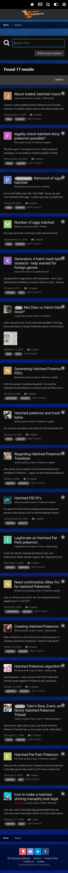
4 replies (30, 393)
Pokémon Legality (42, 142)
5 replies (36, 114)
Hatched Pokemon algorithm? (38, 666)
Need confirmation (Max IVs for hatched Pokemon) (36, 584)
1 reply (33, 819)
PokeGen (46, 316)
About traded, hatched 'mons (37, 94)
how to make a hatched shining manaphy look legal (36, 796)
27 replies (34, 735)
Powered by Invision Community (34, 865)
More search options (49, 53)
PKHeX (46, 186)
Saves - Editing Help (44, 98)
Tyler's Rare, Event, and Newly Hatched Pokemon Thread (38, 710)
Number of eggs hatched (34, 222)
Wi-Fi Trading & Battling (49, 719)
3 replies (37, 159)
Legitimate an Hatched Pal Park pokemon (35, 540)
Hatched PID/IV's (28, 498)
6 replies (32, 434)
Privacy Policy (51, 858)
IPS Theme (12, 858)
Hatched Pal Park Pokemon (36, 754)
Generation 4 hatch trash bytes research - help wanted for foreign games (38, 263)
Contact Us (28, 861)
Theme (37, 858)
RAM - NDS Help (49, 803)
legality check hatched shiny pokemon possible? (36, 136)
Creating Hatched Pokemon (36, 626)
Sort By (59, 80)
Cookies (41, 861)
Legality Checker (41, 271)
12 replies (30, 288)
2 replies (31, 203)
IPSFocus (25, 858)
